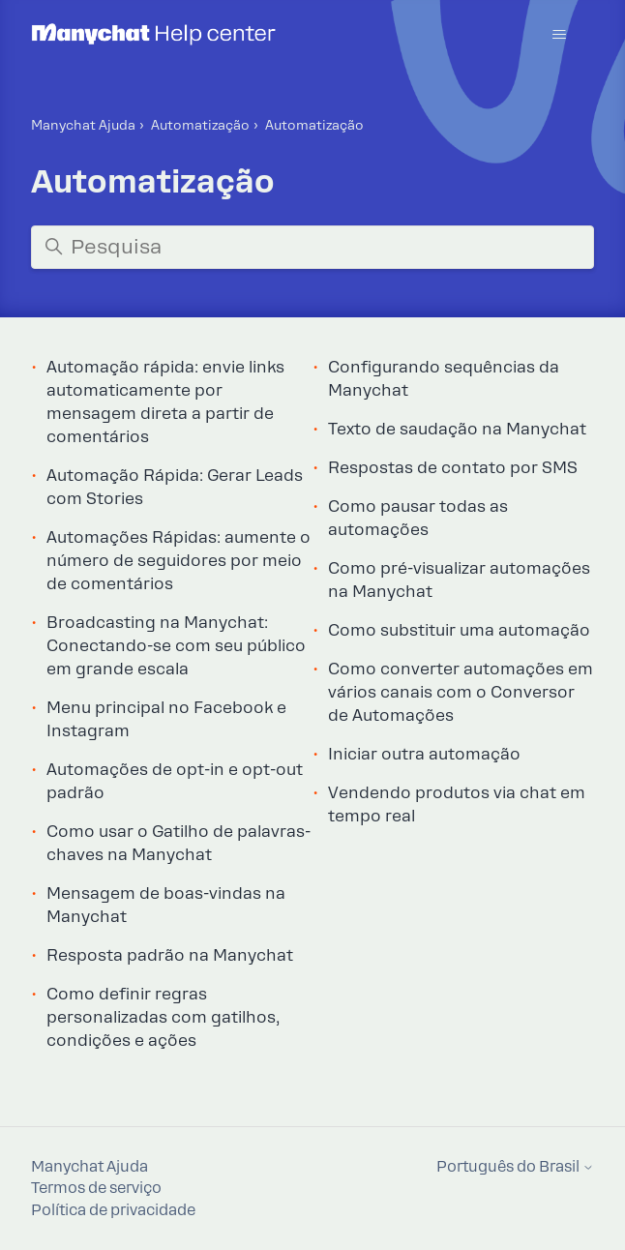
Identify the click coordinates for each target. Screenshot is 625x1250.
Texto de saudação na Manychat (457, 429)
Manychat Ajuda (83, 125)
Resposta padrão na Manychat (169, 955)
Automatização (200, 125)
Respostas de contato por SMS (453, 468)
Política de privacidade (113, 1210)
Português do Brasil (515, 1167)
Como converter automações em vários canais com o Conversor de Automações (460, 692)
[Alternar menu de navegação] (559, 34)
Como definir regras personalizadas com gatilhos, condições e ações (163, 1017)
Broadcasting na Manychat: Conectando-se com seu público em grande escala (176, 645)
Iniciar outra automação (424, 754)
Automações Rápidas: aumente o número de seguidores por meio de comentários (178, 560)
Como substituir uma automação (459, 630)
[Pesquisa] (312, 247)
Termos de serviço (96, 1188)
